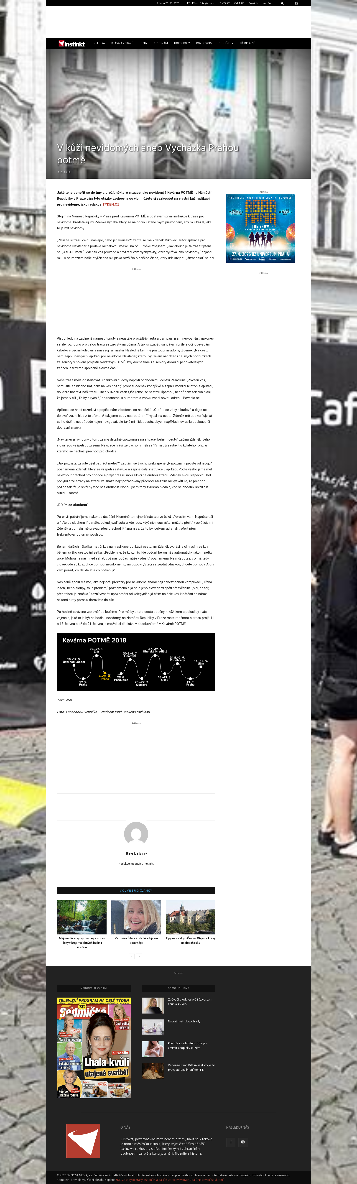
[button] (282, 3)
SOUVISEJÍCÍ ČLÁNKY (136, 891)
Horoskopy (182, 43)
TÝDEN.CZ (111, 204)
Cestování (161, 43)
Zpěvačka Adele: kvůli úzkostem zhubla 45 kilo (190, 1002)
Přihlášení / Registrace (200, 3)
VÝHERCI (239, 3)
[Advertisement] (178, 22)
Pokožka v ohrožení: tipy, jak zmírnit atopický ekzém (187, 1046)
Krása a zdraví (121, 43)
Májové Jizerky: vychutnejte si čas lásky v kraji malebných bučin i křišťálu (82, 942)
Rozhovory (204, 43)
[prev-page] (132, 956)
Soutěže (226, 43)
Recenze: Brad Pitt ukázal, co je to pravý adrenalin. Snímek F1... (191, 1068)
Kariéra (267, 3)
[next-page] (139, 956)
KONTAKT (224, 3)
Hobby (143, 43)
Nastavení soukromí (211, 1180)
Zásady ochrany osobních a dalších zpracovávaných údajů (159, 1180)
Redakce (136, 853)
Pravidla (253, 3)
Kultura (99, 43)
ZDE (118, 1180)
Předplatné (247, 43)
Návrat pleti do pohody (184, 1021)
